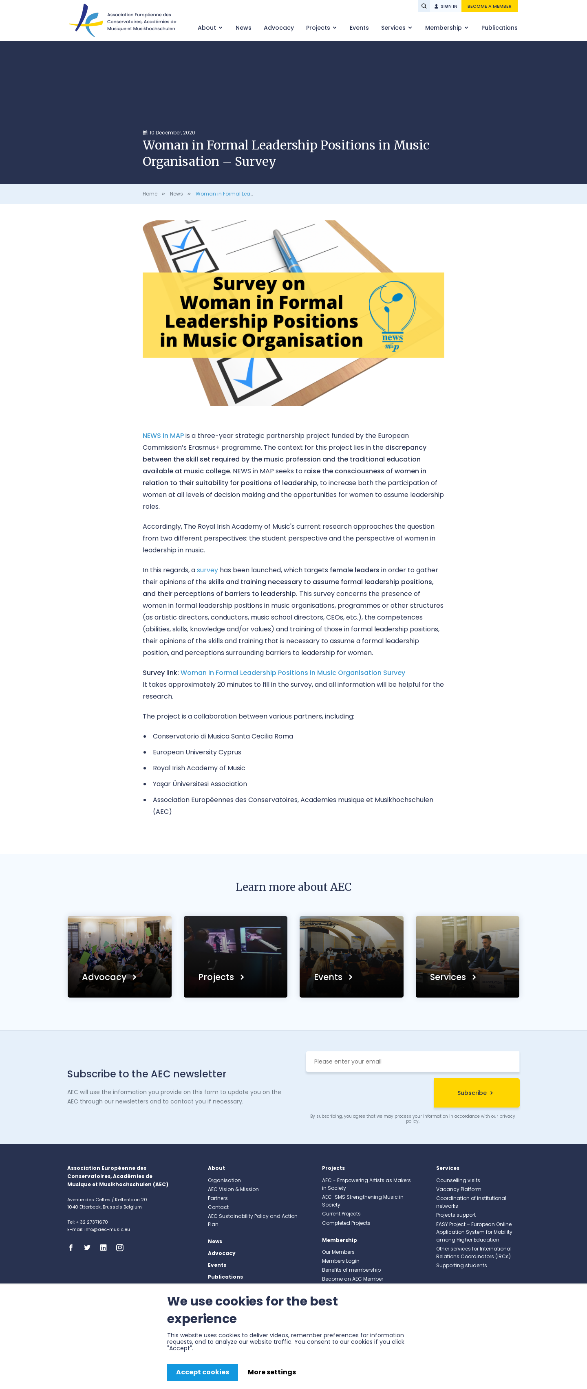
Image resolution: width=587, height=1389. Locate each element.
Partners (218, 1198)
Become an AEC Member (352, 1278)
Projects (319, 28)
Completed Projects (346, 1223)
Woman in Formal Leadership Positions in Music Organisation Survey (293, 672)
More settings (272, 1372)
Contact (218, 1207)
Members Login (341, 1260)
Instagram (122, 1248)
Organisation (224, 1180)
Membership (444, 28)
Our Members (338, 1251)
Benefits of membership (351, 1269)
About (208, 28)
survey (207, 570)
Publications (499, 28)
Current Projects (341, 1213)
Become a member (490, 6)
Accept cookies (202, 1372)
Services (394, 28)
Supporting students (461, 1265)
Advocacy (279, 28)
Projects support (456, 1214)
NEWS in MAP (163, 435)
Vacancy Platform (458, 1189)
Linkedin (106, 1248)
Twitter (90, 1248)
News (244, 28)
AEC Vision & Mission (233, 1189)
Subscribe (472, 1093)
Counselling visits (458, 1180)
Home (150, 193)
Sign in (449, 6)
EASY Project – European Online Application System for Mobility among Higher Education (474, 1232)
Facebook (73, 1248)
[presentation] (368, 1094)
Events (359, 28)
